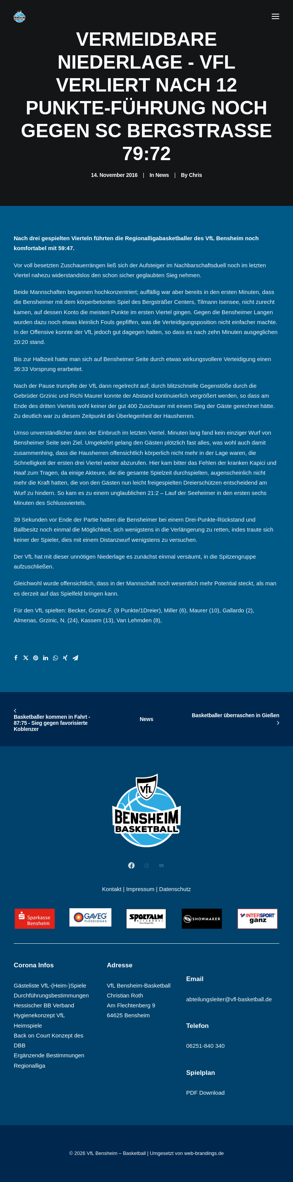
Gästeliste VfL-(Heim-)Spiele (50, 985)
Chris (195, 175)
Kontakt (112, 889)
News (162, 175)
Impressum (140, 889)
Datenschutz (175, 889)
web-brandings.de (204, 1153)
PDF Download (205, 1092)
